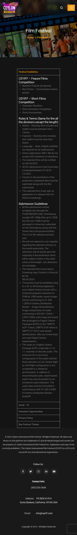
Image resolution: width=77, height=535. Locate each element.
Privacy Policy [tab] (26, 418)
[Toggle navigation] (71, 8)
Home (30, 37)
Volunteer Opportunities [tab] (31, 411)
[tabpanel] (38, 238)
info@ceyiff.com (44, 513)
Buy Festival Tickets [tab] (29, 424)
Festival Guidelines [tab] (28, 72)
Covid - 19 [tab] (24, 405)
